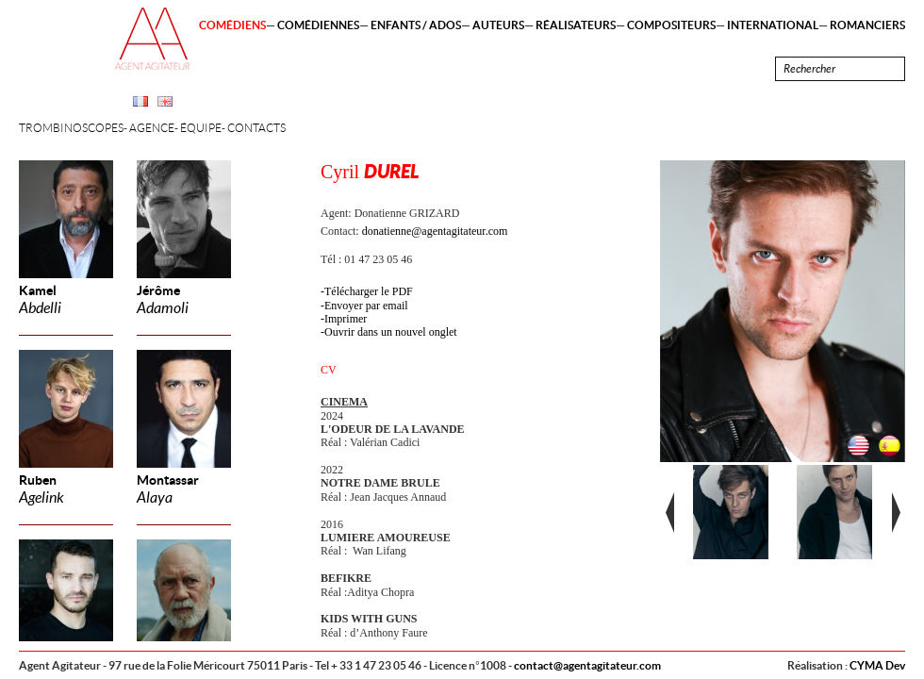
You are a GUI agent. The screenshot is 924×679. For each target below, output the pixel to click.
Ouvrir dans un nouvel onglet (390, 332)
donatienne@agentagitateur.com (435, 231)
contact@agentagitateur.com (587, 665)
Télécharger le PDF (368, 291)
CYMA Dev (877, 665)
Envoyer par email (366, 305)
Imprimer (345, 318)
